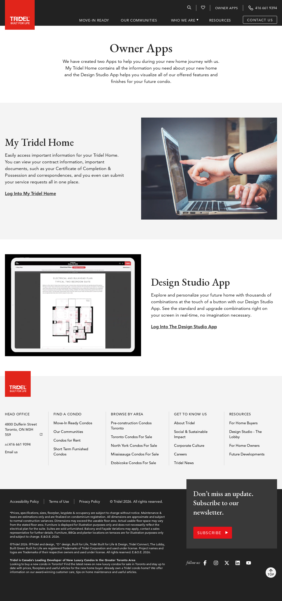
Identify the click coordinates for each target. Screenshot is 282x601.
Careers (180, 454)
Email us (11, 452)
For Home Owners (244, 445)
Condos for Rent (66, 440)
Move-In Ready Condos (72, 423)
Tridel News (184, 462)
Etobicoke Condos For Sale (133, 462)
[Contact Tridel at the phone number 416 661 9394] (262, 8)
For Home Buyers (243, 423)
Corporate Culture (189, 445)
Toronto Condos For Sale (131, 436)
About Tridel (184, 423)
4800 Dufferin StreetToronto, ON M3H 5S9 (21, 429)
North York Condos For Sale (134, 445)
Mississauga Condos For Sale (135, 454)
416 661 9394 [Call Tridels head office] (20, 444)
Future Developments (246, 454)
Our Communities (68, 431)
